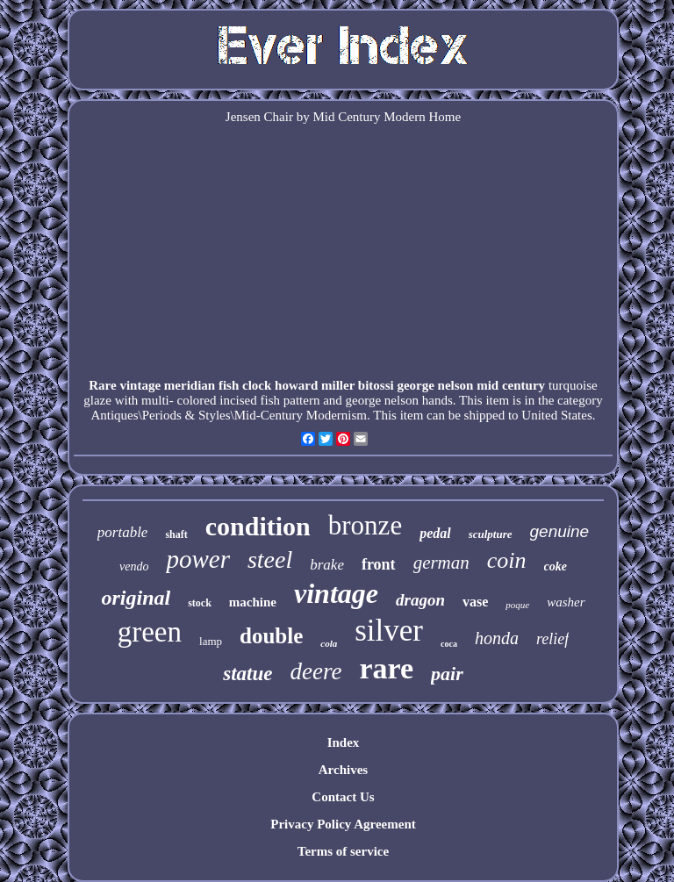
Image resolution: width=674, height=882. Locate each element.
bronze (365, 525)
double (271, 636)
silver (389, 630)
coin (507, 560)
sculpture (491, 534)
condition (258, 526)
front (379, 564)
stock (200, 603)
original (135, 597)
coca (449, 644)
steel (269, 559)
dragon (420, 600)
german (441, 562)
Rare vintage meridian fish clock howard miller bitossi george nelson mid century (317, 385)
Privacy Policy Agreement (343, 824)
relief (552, 639)
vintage (336, 593)
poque (517, 604)
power (198, 559)
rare (386, 668)
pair (447, 674)
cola (328, 643)
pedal (435, 533)
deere (315, 671)
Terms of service (343, 851)
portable (122, 532)
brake (327, 564)
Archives (343, 770)
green (150, 632)
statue (247, 674)
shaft (176, 534)
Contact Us (343, 797)
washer (565, 602)
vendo (133, 566)
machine (252, 602)
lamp (210, 641)
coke (555, 566)
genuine (560, 531)
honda (497, 638)
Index (343, 742)
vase (475, 601)
